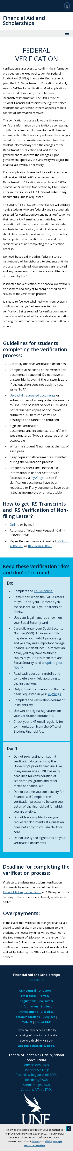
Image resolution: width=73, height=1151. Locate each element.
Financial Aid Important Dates (22, 892)
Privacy (36, 1141)
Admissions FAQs (36, 1065)
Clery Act (49, 1017)
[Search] (67, 6)
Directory (45, 990)
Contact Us (36, 980)
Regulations (28, 1001)
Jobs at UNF (43, 1022)
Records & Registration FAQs (36, 1075)
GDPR (48, 1141)
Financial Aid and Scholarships (24, 20)
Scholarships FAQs (36, 1085)
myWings (37, 478)
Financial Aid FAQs (36, 1070)
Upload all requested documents (32, 395)
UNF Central (27, 990)
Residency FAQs (36, 1080)
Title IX (27, 1022)
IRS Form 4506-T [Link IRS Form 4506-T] (40, 546)
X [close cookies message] (68, 1128)
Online (14, 525)
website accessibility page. (36, 1046)
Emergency (29, 996)
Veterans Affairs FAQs (36, 1089)
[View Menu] (67, 33)
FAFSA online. (43, 591)
